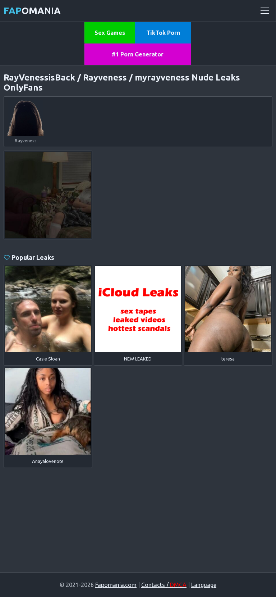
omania (32, 10)
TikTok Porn (163, 32)
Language (203, 585)
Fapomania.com (116, 585)
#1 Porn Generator (138, 54)
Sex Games (110, 32)
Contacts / (164, 585)
